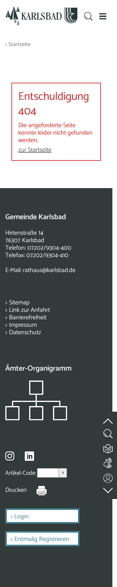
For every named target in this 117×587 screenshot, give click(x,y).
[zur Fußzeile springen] (108, 489)
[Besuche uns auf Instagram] (9, 456)
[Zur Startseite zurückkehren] (41, 10)
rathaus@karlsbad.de (49, 270)
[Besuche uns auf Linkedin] (29, 456)
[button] (102, 16)
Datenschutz (25, 332)
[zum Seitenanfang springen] (108, 417)
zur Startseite (34, 150)
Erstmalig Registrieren (41, 539)
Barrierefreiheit (27, 317)
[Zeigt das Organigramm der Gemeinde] (36, 419)
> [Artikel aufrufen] (63, 472)
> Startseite (18, 45)
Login (21, 516)
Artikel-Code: (21, 473)
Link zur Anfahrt (29, 310)
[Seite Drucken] (37, 490)
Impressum (23, 325)
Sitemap (19, 303)
